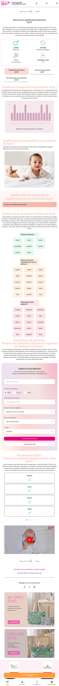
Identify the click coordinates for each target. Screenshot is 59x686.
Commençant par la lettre (12, 398)
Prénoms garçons (35, 573)
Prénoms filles (22, 573)
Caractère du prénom (42, 71)
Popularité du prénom (17, 71)
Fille (8, 392)
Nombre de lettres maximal (12, 408)
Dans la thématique (10, 417)
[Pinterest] (34, 586)
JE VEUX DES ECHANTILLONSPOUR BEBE (29, 675)
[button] (7, 682)
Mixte (29, 392)
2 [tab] (28, 519)
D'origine (6, 427)
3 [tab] (30, 519)
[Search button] (57, 3)
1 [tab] (26, 519)
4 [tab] (32, 519)
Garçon (19, 392)
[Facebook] (29, 586)
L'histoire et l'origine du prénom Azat (15, 204)
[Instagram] (24, 586)
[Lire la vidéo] (29, 540)
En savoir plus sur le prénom (16, 79)
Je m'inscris (13, 622)
